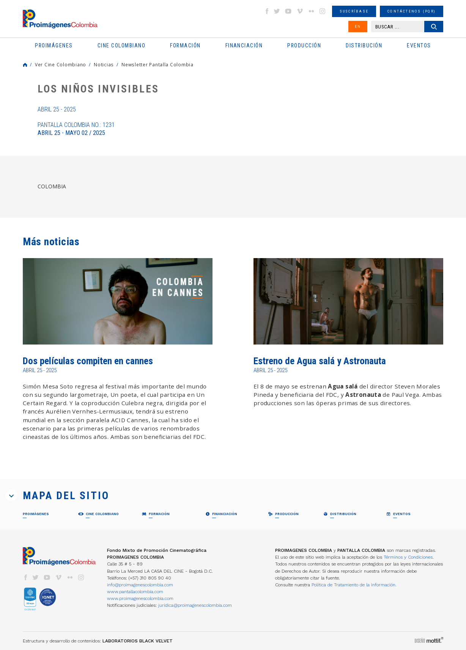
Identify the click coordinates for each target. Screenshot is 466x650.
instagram (322, 11)
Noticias (104, 64)
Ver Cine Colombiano (60, 64)
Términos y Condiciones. (409, 557)
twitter (277, 11)
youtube (288, 11)
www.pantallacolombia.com (135, 591)
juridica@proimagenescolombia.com (195, 605)
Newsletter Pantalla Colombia (157, 64)
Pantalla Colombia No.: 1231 (76, 128)
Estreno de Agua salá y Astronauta (319, 361)
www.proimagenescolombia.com (140, 598)
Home (25, 65)
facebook (266, 11)
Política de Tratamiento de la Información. (354, 584)
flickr (311, 11)
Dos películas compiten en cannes (88, 361)
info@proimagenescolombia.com (140, 584)
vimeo (300, 11)
